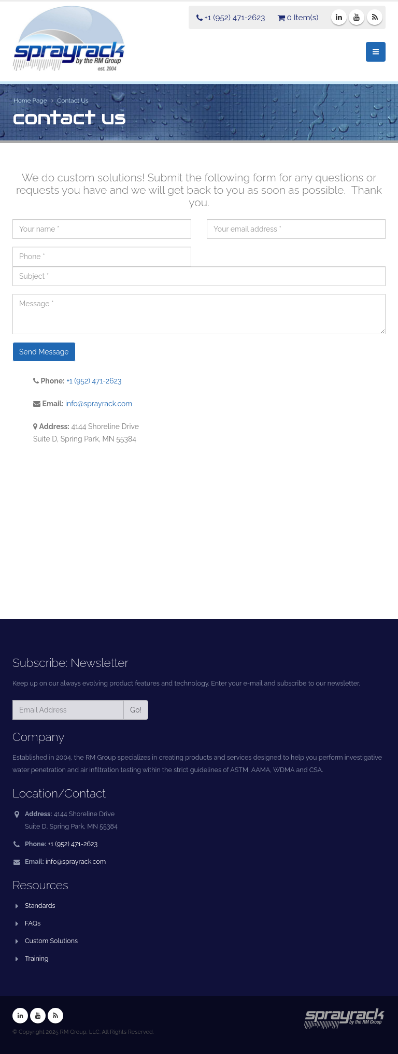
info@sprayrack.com (99, 404)
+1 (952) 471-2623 (94, 381)
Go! (135, 710)
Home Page (30, 100)
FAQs (32, 923)
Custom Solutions (51, 941)
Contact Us (73, 100)
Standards (40, 905)
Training (37, 958)
